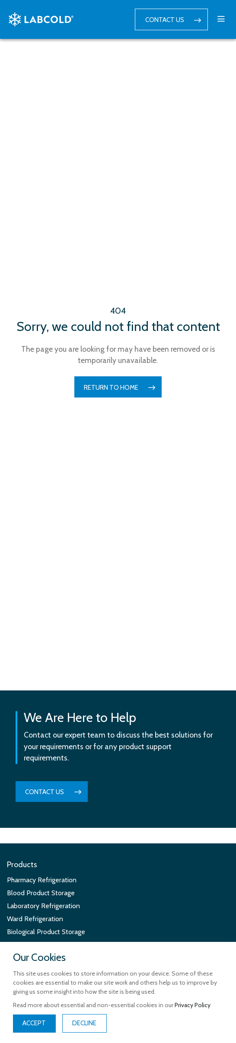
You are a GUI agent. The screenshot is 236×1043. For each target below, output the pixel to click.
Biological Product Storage (46, 932)
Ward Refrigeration (35, 919)
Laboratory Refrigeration (43, 906)
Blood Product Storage (41, 893)
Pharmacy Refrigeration (42, 880)
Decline (84, 1023)
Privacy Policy (192, 1005)
